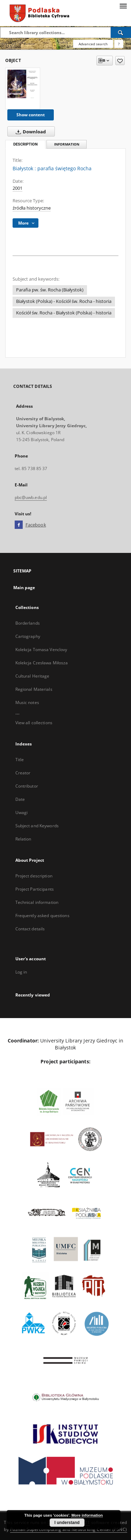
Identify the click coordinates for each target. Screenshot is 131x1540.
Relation (23, 839)
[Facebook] (19, 525)
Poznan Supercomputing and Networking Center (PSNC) (68, 1529)
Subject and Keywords (37, 826)
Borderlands (27, 623)
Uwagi (21, 812)
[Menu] (123, 5)
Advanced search (93, 43)
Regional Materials (33, 689)
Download (29, 131)
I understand (67, 1522)
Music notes (27, 702)
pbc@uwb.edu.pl (31, 497)
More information (87, 1515)
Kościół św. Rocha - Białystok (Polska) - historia (63, 313)
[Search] (121, 32)
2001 (17, 188)
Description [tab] (25, 144)
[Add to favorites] (120, 60)
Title (19, 760)
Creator (23, 773)
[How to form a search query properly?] (118, 44)
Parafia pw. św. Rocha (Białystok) (49, 290)
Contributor (26, 786)
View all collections (33, 723)
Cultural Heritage (32, 676)
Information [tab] (66, 144)
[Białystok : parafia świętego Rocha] (22, 84)
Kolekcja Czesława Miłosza (41, 663)
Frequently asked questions (42, 915)
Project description (33, 876)
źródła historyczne (32, 208)
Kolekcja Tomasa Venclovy (41, 649)
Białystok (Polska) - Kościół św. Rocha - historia (63, 301)
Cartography (27, 636)
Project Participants (34, 889)
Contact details (30, 929)
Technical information (37, 902)
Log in (21, 972)
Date (20, 799)
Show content (30, 115)
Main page (24, 588)
